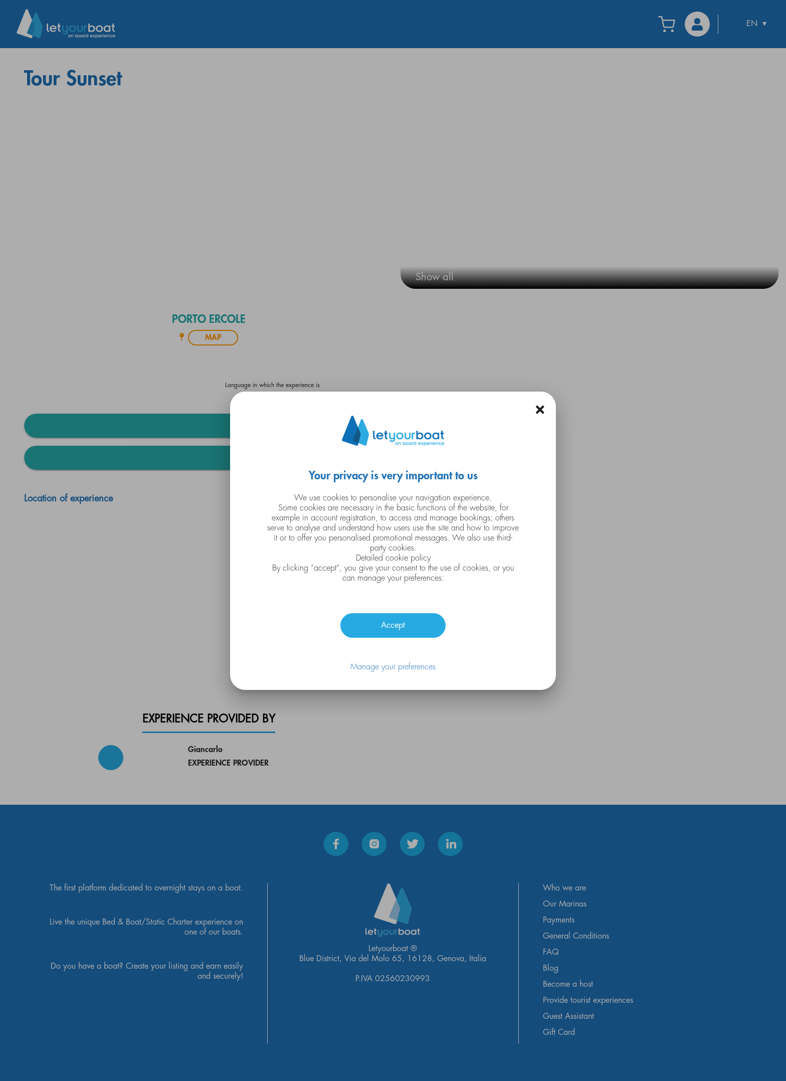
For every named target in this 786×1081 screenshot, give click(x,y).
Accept (393, 625)
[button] (540, 410)
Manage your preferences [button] (393, 667)
